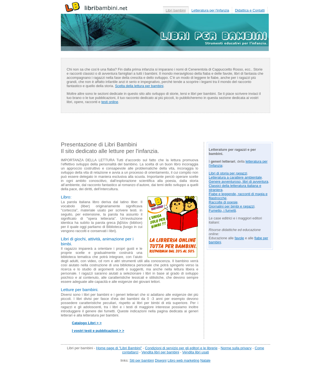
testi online (109, 102)
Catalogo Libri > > (87, 323)
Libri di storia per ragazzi (228, 173)
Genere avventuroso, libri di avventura (238, 181)
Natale (205, 360)
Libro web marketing (183, 360)
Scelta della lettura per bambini (139, 86)
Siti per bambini (141, 360)
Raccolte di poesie (223, 202)
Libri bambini (176, 10)
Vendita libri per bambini (160, 352)
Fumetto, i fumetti (222, 210)
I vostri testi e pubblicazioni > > (98, 331)
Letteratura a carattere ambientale (235, 177)
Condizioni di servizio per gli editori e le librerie (181, 348)
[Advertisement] (165, 129)
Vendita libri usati (195, 352)
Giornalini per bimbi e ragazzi (231, 206)
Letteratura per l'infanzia (210, 10)
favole (239, 238)
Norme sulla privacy (236, 348)
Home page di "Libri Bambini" (119, 348)
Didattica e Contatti (250, 10)
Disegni (161, 360)
